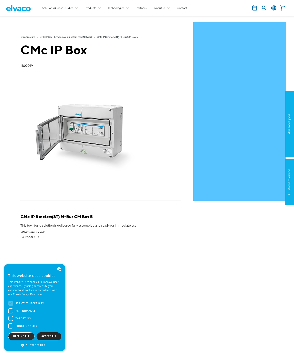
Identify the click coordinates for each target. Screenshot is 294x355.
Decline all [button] (21, 336)
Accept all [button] (49, 336)
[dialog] (34, 307)
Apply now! (270, 143)
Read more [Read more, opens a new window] (36, 294)
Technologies (116, 8)
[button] (34, 345)
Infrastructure (27, 37)
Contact (182, 8)
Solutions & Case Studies (57, 8)
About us (159, 8)
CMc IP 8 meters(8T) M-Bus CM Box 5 (117, 37)
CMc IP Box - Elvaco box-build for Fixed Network (66, 37)
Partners (141, 8)
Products (90, 8)
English (274, 8)
